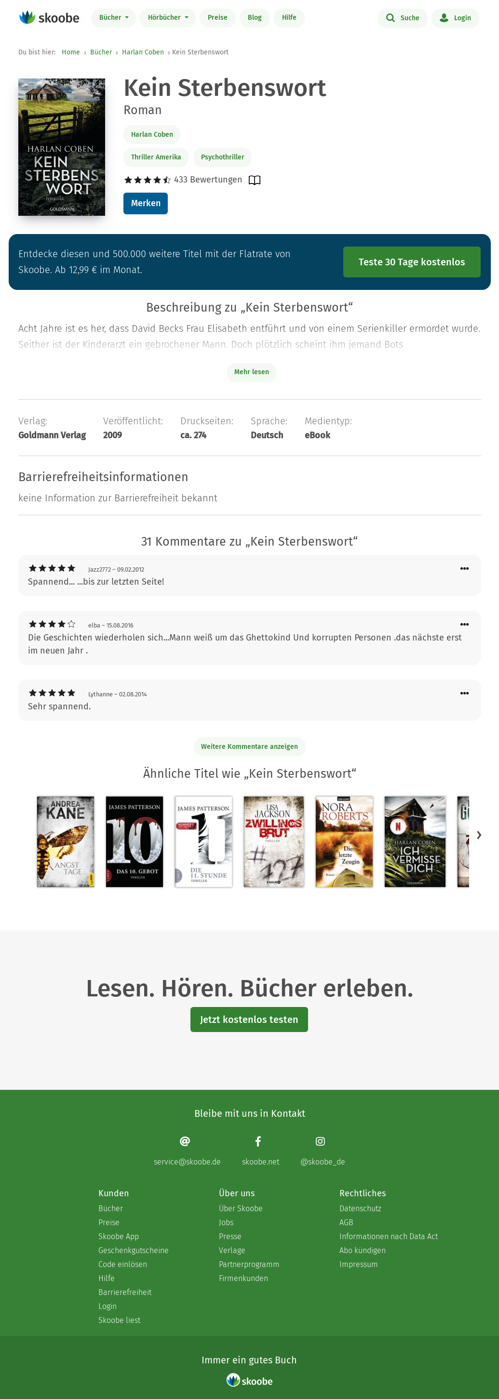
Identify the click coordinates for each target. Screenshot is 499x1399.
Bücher (111, 17)
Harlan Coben (143, 52)
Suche (402, 17)
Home (71, 52)
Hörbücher (165, 17)
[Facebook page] (260, 1151)
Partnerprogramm (249, 1264)
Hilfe (289, 17)
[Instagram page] (323, 1151)
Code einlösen (122, 1264)
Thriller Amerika (156, 157)
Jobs (226, 1222)
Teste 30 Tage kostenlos (412, 262)
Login (455, 17)
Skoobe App (118, 1236)
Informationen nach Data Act (388, 1236)
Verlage (232, 1250)
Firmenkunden (243, 1278)
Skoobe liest (119, 1320)
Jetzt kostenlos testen (249, 1019)
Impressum (358, 1264)
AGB (346, 1222)
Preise (218, 17)
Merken (146, 203)
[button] (479, 834)
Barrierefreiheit (124, 1292)
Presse (230, 1236)
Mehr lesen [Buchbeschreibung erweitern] (251, 372)
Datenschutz (360, 1208)
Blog (255, 17)
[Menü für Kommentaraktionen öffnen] (464, 568)
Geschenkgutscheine (133, 1250)
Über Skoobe (241, 1208)
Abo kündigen (362, 1250)
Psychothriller (222, 157)
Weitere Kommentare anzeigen (249, 747)
